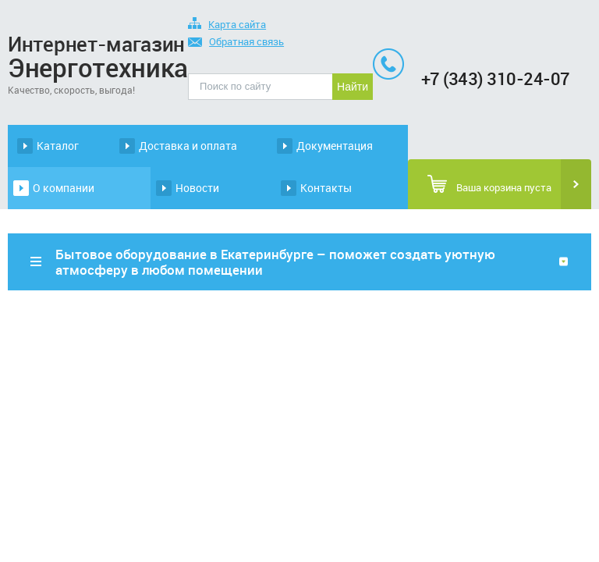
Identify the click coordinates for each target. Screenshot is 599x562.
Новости (197, 187)
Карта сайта (227, 25)
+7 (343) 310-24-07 (495, 78)
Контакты (326, 187)
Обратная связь (236, 42)
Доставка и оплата (188, 145)
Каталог (58, 145)
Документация (334, 145)
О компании (63, 187)
